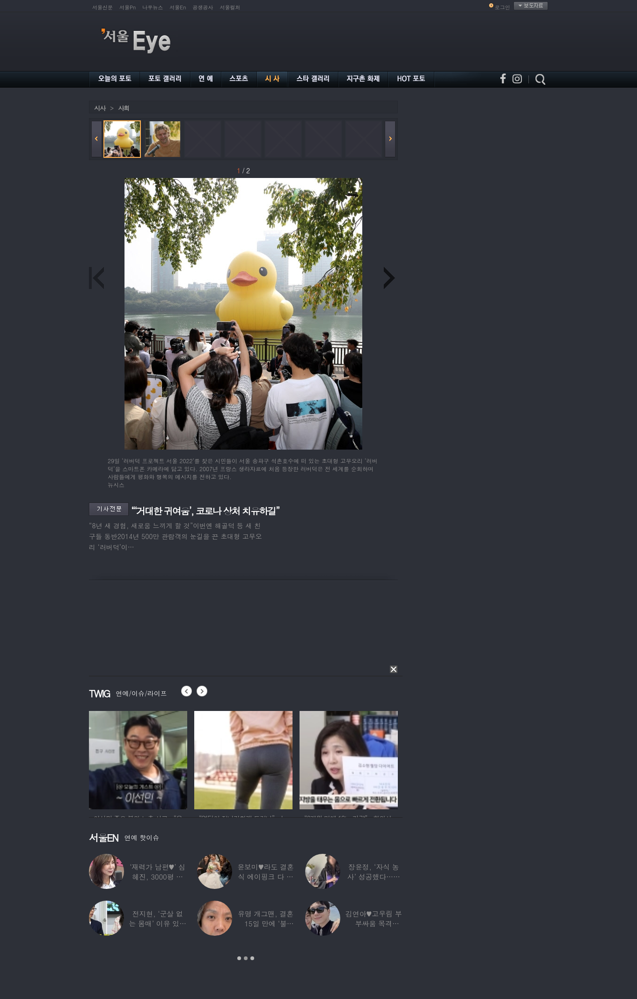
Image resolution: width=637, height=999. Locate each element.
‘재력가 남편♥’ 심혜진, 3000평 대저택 (157, 876)
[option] (138, 758)
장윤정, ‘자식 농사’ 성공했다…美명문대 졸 (373, 876)
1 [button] (239, 958)
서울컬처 (230, 7)
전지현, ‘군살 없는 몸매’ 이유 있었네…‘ (157, 923)
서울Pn (127, 7)
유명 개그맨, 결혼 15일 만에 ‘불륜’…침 (265, 923)
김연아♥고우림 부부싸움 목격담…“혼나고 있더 (373, 923)
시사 (99, 108)
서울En (177, 7)
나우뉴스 (152, 7)
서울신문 (102, 7)
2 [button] (246, 958)
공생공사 (203, 7)
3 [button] (252, 958)
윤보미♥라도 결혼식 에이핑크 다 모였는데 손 (265, 876)
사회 (123, 108)
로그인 (502, 7)
